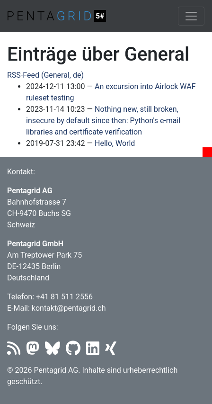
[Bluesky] (55, 351)
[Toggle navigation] (191, 16)
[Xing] (112, 351)
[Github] (76, 351)
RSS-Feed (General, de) (45, 75)
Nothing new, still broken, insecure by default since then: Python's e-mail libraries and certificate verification (103, 120)
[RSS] (16, 351)
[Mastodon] (35, 351)
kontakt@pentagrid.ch (69, 308)
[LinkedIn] (95, 351)
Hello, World (115, 143)
